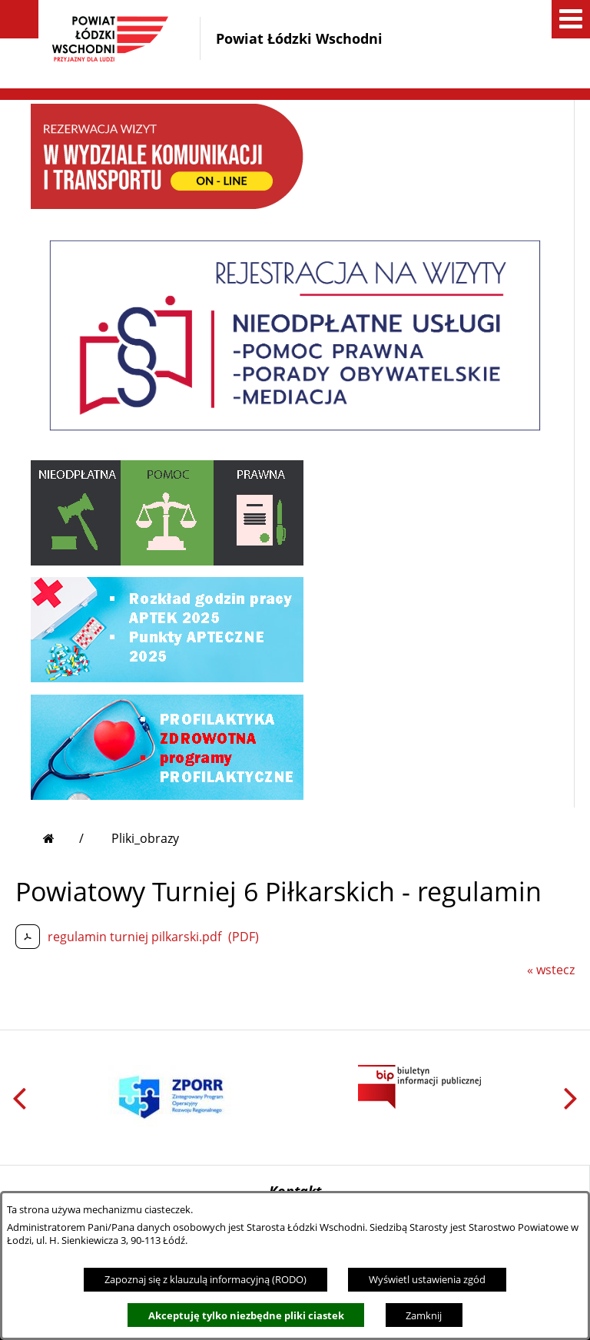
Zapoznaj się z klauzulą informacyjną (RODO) (205, 1279)
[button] (19, 19)
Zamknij (424, 1315)
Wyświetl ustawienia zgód (427, 1279)
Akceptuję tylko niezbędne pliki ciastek (246, 1315)
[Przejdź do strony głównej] (63, 838)
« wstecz (551, 969)
